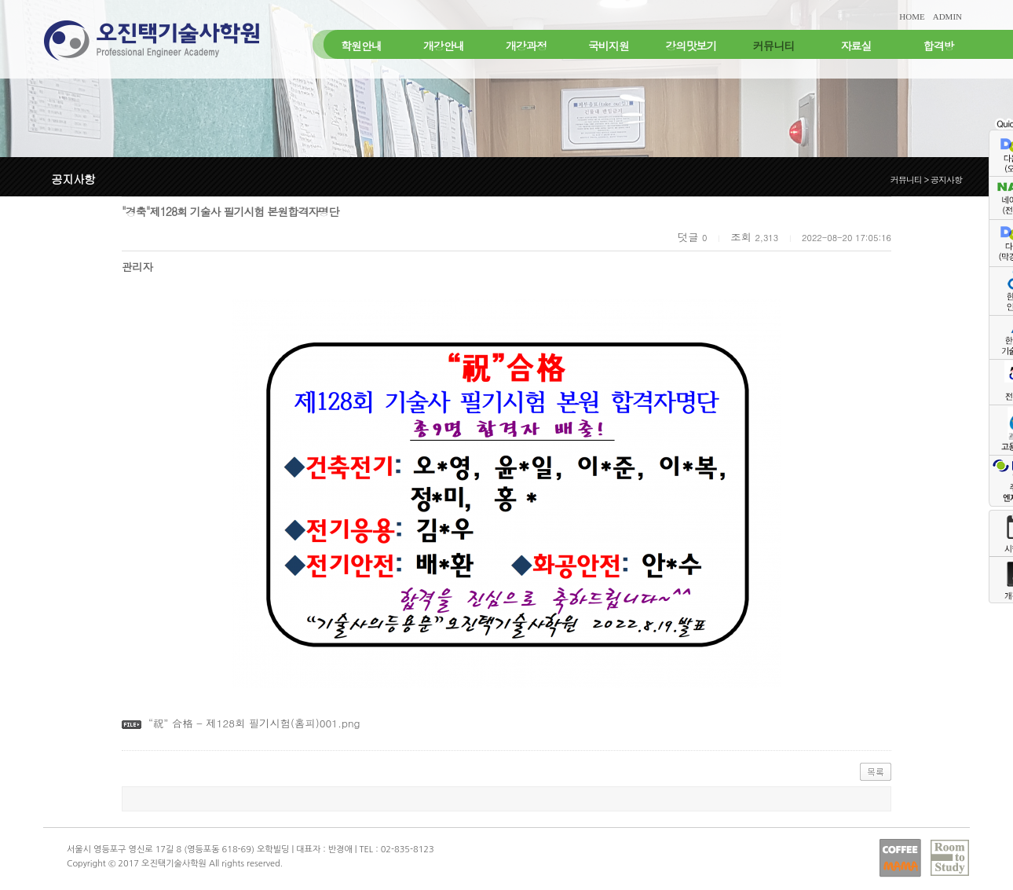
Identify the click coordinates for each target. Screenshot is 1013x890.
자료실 (856, 45)
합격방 (938, 45)
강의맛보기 (691, 45)
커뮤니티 (773, 45)
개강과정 (526, 45)
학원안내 (361, 45)
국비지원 (608, 45)
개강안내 (443, 45)
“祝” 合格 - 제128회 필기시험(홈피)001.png (254, 723)
